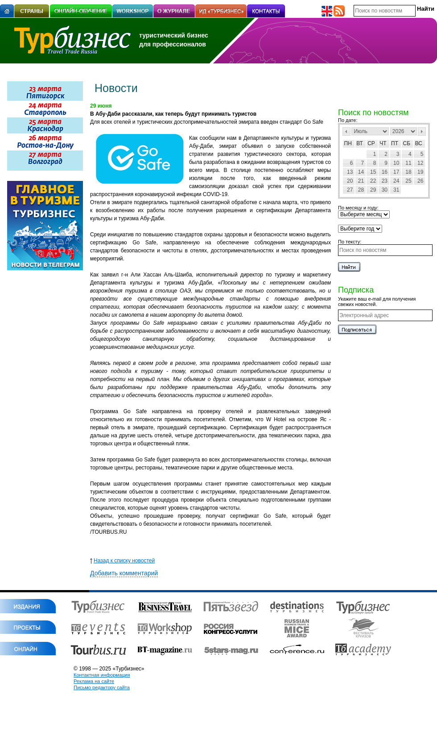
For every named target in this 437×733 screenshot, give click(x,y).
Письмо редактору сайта (102, 687)
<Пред (346, 131)
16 (385, 172)
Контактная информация (102, 675)
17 (396, 172)
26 (420, 181)
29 (373, 190)
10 (396, 163)
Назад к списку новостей (122, 560)
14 (361, 172)
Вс (418, 143)
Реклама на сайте (94, 681)
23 (385, 181)
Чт (382, 143)
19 (420, 172)
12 (420, 163)
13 (350, 172)
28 (361, 190)
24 (396, 181)
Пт (394, 143)
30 (385, 190)
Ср (371, 143)
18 (408, 172)
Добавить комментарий (124, 573)
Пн (348, 143)
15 (373, 172)
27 (350, 190)
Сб (407, 143)
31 (396, 190)
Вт (359, 143)
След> (422, 131)
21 (361, 181)
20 (350, 181)
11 (408, 163)
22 (373, 181)
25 (408, 181)
